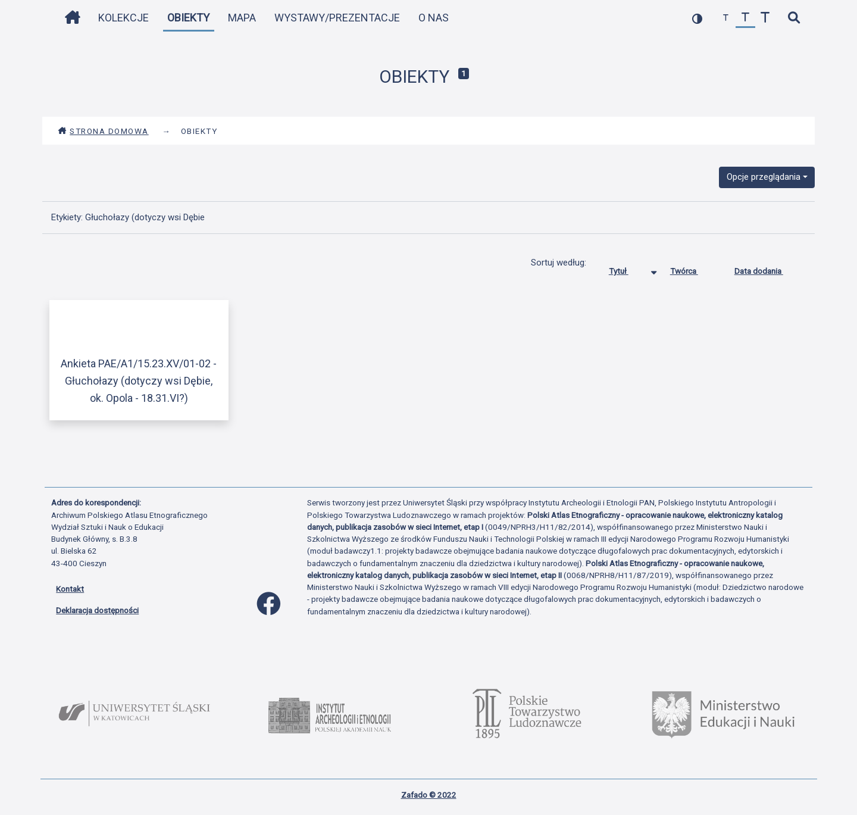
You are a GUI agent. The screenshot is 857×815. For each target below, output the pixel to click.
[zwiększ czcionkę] (765, 18)
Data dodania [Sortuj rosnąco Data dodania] (767, 268)
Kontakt (70, 589)
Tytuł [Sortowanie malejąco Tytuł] (627, 268)
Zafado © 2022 (428, 795)
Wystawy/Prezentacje (337, 17)
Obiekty (188, 17)
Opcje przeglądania (763, 176)
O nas (433, 17)
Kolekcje (123, 17)
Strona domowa (103, 131)
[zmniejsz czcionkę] (726, 18)
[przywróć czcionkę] (745, 18)
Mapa (242, 17)
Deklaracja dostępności (97, 610)
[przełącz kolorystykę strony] (697, 18)
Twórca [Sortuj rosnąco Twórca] (693, 268)
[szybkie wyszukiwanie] (793, 18)
